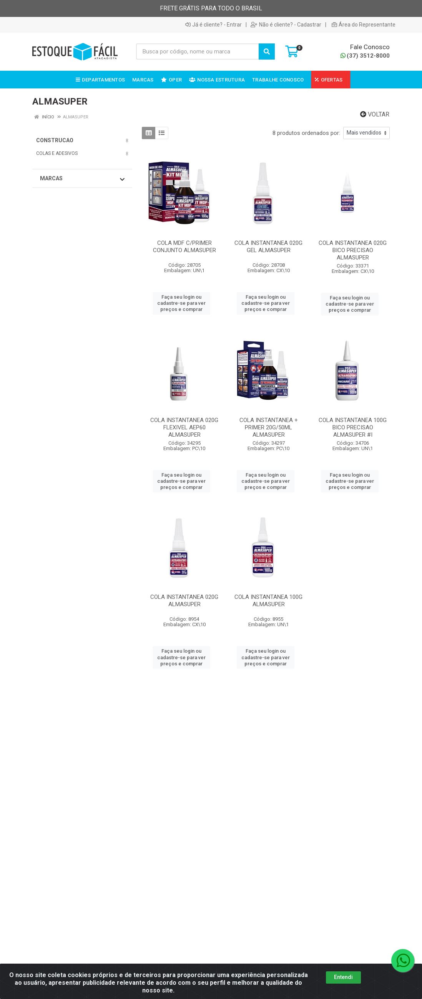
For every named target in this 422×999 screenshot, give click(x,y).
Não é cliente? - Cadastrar (286, 24)
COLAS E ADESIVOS (57, 153)
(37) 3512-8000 (365, 55)
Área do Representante (363, 24)
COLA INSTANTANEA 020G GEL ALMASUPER (268, 246)
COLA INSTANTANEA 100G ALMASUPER (268, 600)
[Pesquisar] (267, 51)
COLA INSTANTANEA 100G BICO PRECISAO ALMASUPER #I (353, 427)
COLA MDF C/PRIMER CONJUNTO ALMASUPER (184, 246)
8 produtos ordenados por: (306, 133)
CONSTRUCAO (54, 140)
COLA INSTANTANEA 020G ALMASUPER (184, 600)
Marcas (82, 178)
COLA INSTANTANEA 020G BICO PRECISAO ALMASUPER (353, 250)
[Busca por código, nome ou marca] (197, 51)
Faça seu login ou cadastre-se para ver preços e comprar (181, 303)
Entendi (343, 977)
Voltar (374, 114)
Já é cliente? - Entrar (213, 24)
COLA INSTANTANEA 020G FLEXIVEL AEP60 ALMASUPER (184, 427)
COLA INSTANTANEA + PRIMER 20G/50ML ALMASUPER (268, 427)
